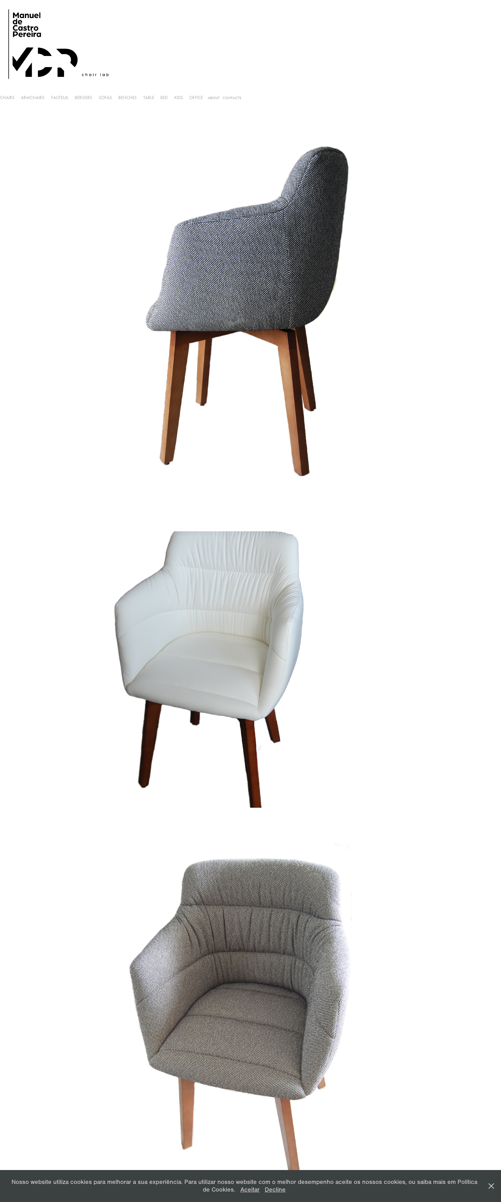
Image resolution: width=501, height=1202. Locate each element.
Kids (178, 97)
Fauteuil (60, 97)
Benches (127, 97)
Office (196, 97)
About (214, 98)
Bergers (83, 97)
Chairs (7, 97)
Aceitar (250, 1189)
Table (148, 97)
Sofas (105, 97)
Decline (275, 1189)
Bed (164, 97)
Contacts (232, 98)
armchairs (33, 97)
